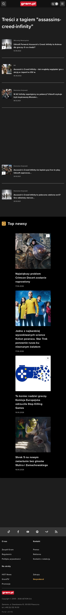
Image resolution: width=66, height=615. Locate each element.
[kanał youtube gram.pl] (28, 532)
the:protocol (38, 579)
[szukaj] (3, 3)
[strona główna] (28, 3)
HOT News (7, 574)
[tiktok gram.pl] (9, 532)
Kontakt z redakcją (41, 559)
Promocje (6, 583)
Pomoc (36, 549)
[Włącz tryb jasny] (55, 4)
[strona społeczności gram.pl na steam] (47, 532)
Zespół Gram (8, 549)
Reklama (37, 554)
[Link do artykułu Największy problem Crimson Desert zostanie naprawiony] (33, 260)
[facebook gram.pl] (19, 532)
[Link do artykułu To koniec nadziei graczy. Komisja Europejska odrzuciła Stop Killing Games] (33, 385)
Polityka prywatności (11, 559)
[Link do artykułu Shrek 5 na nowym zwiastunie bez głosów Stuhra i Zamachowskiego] (33, 444)
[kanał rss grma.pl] (57, 532)
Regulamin (7, 554)
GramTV (5, 579)
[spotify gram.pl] (38, 532)
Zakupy (36, 574)
